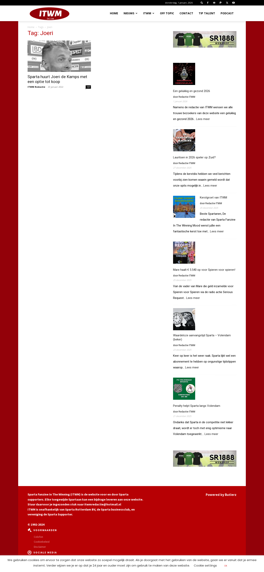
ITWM (148, 13)
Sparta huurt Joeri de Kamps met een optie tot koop (57, 79)
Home (114, 13)
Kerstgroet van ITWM (213, 197)
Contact (186, 13)
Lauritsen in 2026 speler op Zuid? (194, 157)
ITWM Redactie (36, 86)
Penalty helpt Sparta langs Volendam (196, 406)
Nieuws (130, 13)
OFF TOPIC (167, 13)
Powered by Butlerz (221, 495)
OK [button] (225, 565)
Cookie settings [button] (205, 565)
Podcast (227, 13)
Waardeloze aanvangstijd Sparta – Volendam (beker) (202, 337)
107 (88, 87)
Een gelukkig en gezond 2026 (191, 91)
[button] (202, 2)
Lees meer (203, 119)
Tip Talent (207, 13)
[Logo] (49, 13)
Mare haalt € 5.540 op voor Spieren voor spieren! (204, 270)
